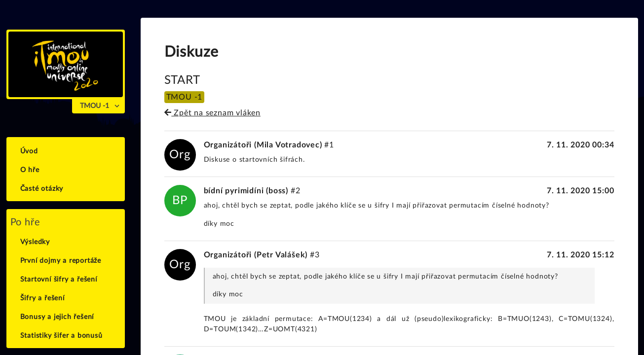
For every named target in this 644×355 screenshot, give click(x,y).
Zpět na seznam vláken (212, 113)
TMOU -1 (94, 106)
